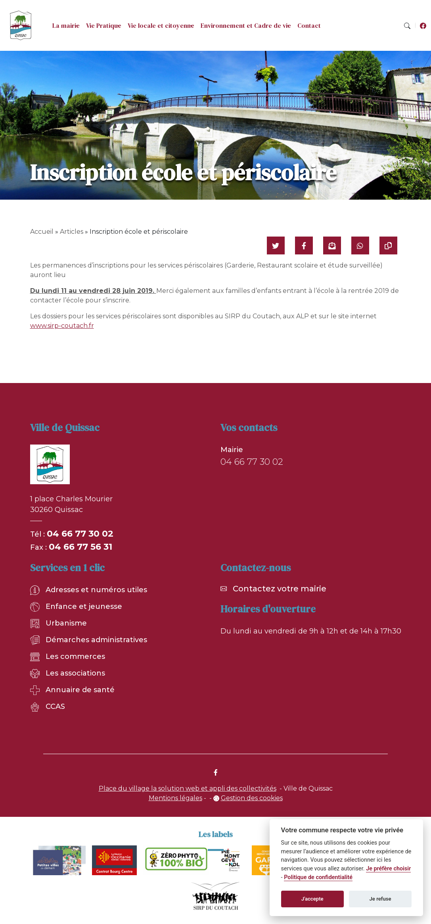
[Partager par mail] (332, 245)
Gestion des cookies (252, 798)
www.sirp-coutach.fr (62, 325)
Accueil (42, 231)
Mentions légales (175, 798)
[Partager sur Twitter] (276, 245)
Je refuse (380, 899)
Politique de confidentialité (318, 877)
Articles (71, 231)
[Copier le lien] (388, 245)
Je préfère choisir (388, 868)
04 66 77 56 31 (80, 546)
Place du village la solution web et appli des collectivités (187, 788)
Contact (309, 25)
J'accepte (312, 899)
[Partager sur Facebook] (304, 245)
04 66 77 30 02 (80, 533)
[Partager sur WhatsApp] (360, 245)
